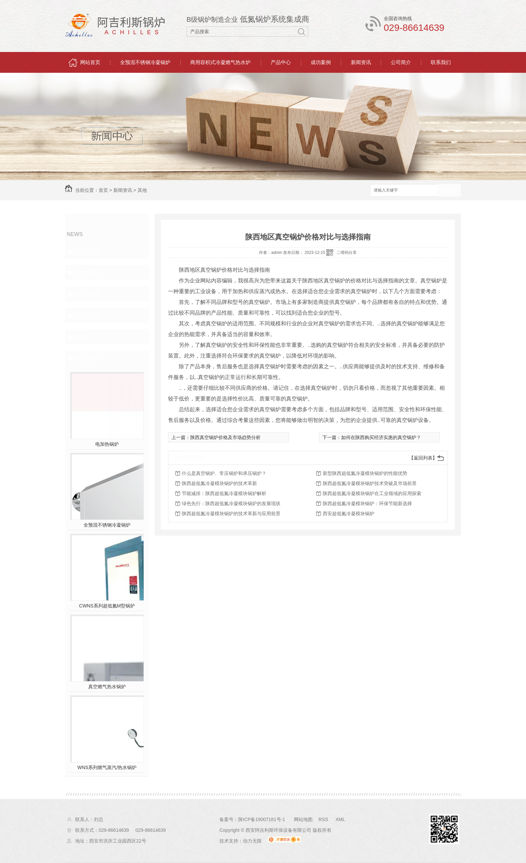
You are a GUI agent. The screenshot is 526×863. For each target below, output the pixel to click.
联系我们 (441, 62)
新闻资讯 (361, 62)
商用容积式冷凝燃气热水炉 (220, 62)
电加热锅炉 (107, 444)
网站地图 (303, 819)
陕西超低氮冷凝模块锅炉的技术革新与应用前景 (231, 513)
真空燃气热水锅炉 (107, 686)
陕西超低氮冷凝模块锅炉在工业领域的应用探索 (372, 493)
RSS (323, 819)
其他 (142, 190)
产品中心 (281, 62)
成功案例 (321, 62)
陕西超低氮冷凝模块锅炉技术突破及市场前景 (370, 483)
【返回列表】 (423, 458)
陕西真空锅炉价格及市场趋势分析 (225, 437)
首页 (103, 190)
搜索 (449, 191)
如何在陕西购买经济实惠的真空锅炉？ (381, 437)
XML (340, 819)
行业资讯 (87, 272)
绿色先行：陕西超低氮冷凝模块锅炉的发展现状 (231, 503)
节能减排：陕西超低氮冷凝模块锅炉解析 (224, 493)
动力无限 (252, 841)
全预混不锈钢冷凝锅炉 (145, 62)
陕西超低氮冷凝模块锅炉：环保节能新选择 (367, 503)
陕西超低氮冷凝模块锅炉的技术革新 (219, 483)
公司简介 (401, 62)
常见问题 (87, 293)
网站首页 (90, 62)
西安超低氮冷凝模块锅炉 (348, 513)
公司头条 (87, 251)
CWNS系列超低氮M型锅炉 (107, 605)
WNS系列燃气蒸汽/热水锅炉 (107, 767)
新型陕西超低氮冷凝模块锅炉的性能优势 (365, 473)
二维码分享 (346, 252)
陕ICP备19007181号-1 (261, 819)
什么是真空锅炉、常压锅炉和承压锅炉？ (224, 473)
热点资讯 (87, 315)
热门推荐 (87, 358)
